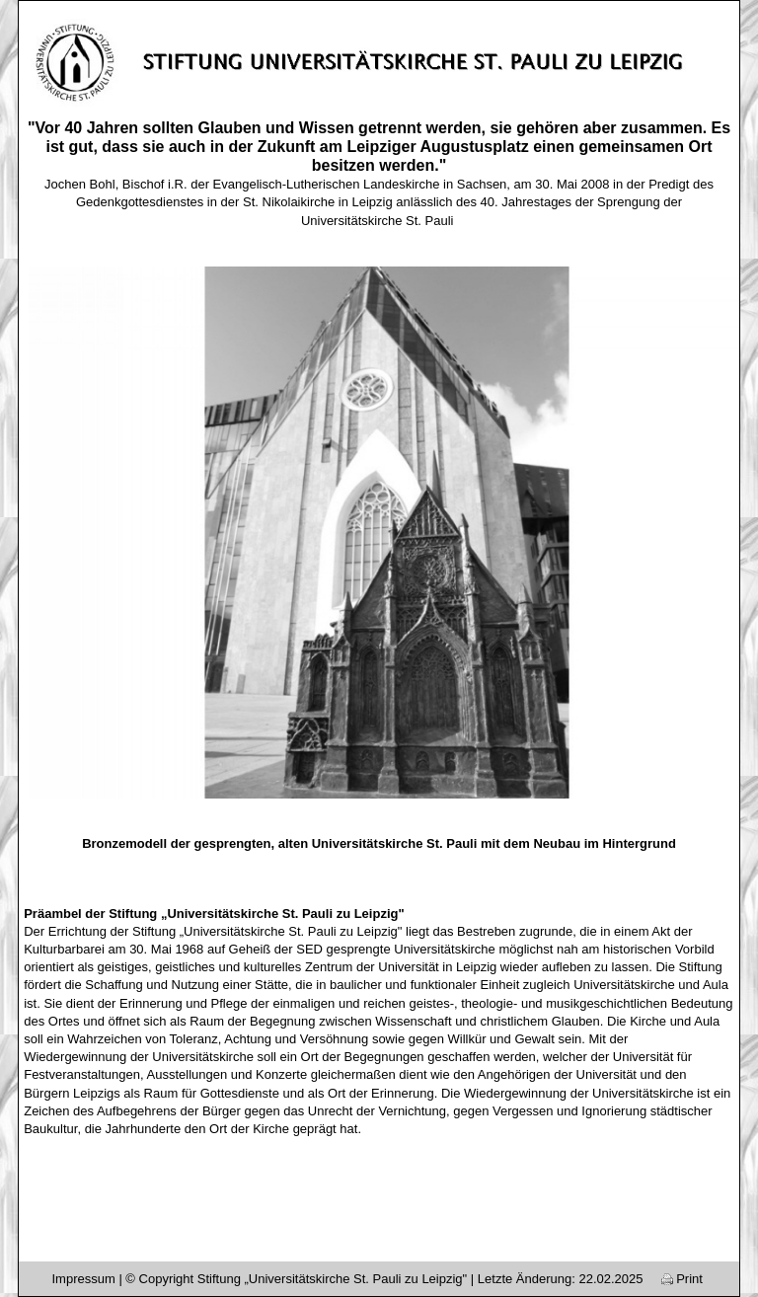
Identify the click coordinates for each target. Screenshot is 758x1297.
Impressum (82, 1278)
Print (682, 1278)
